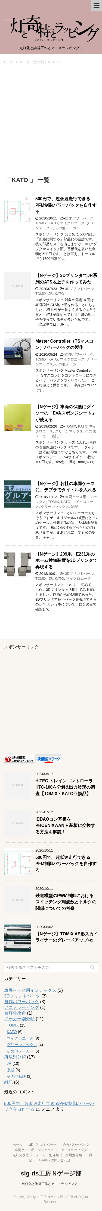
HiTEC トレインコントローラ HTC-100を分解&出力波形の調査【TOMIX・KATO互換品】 (65, 787)
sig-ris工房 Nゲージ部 (51, 1173)
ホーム (17, 1145)
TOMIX (41, 223)
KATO (53, 223)
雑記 (54, 436)
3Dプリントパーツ (79, 289)
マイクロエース (72, 223)
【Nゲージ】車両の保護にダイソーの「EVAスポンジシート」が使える (65, 413)
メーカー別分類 (19, 1018)
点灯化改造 (15, 1013)
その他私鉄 (16, 1076)
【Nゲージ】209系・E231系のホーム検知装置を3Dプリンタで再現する (66, 560)
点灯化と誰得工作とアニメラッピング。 (51, 1184)
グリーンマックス (69, 431)
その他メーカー (67, 228)
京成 (10, 1070)
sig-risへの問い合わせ (54, 1160)
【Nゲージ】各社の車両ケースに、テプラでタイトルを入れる (65, 486)
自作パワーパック (79, 218)
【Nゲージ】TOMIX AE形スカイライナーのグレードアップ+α (66, 937)
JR (50, 294)
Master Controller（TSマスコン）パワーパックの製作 (64, 344)
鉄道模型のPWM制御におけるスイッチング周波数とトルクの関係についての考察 (65, 902)
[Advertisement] (51, 120)
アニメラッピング (21, 1007)
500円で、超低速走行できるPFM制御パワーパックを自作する (66, 205)
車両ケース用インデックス (30, 990)
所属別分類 (15, 1057)
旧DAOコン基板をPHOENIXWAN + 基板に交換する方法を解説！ (65, 825)
